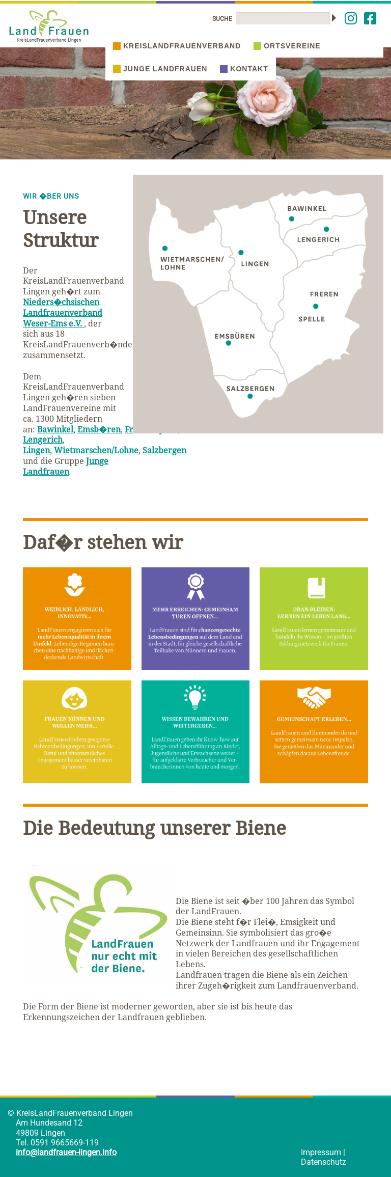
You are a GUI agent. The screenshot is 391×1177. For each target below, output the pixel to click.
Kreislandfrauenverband (177, 46)
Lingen (36, 450)
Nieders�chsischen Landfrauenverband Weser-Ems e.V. (62, 312)
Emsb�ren (99, 429)
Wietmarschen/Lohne (96, 450)
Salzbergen (165, 450)
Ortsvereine (287, 46)
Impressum (321, 1152)
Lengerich (43, 439)
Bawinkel (55, 429)
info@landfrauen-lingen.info (66, 1152)
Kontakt (244, 69)
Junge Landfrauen (160, 69)
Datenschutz (323, 1162)
